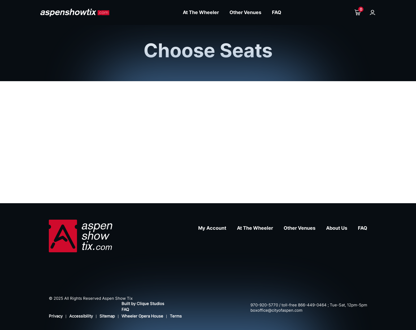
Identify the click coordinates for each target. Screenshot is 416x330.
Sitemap (107, 316)
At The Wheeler (201, 12)
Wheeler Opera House (142, 316)
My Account (212, 228)
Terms (176, 316)
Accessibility (81, 316)
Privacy (56, 316)
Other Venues (245, 12)
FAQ (276, 12)
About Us (336, 228)
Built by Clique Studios (143, 303)
